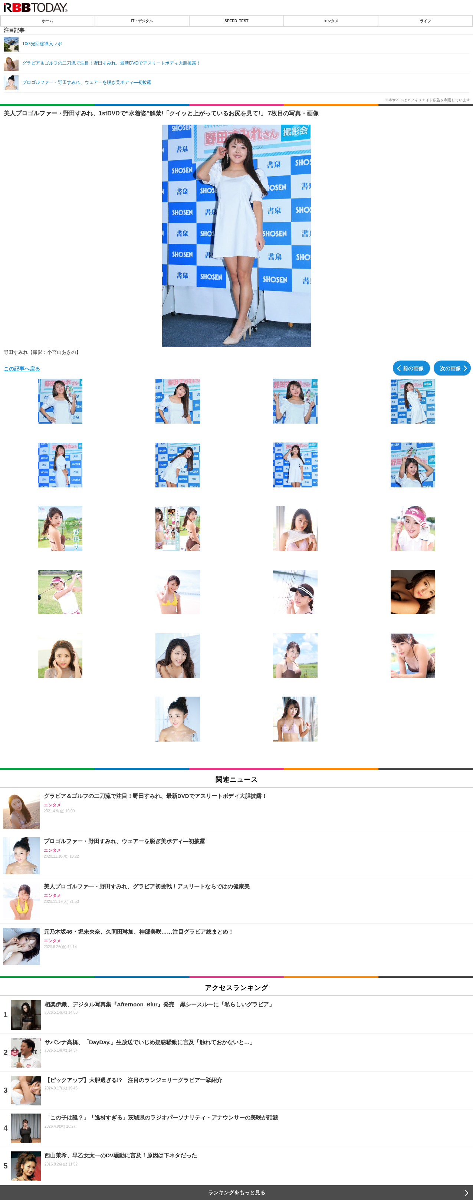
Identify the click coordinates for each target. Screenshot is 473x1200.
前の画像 (413, 368)
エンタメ (330, 21)
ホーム (47, 21)
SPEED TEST (236, 21)
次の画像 (450, 368)
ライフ (425, 21)
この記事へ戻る (22, 368)
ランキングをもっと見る (236, 1193)
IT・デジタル (142, 21)
